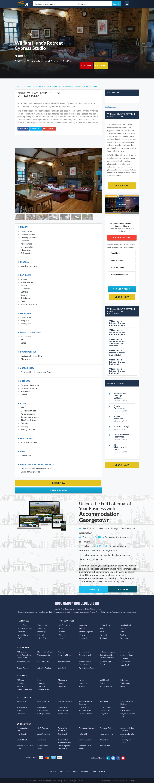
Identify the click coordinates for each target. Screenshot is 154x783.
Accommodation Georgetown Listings (118, 780)
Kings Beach (63, 710)
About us (41, 628)
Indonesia (83, 638)
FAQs (20, 638)
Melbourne (62, 680)
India (122, 631)
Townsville (62, 686)
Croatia (62, 631)
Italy (61, 628)
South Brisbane (85, 710)
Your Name (115, 253)
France (82, 628)
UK (61, 771)
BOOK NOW (101, 65)
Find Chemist (22, 734)
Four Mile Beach (85, 714)
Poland (82, 635)
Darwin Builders (85, 740)
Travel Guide (105, 745)
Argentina (124, 638)
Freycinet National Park (127, 715)
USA (68, 771)
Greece (62, 635)
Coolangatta (105, 710)
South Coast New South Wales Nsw (107, 656)
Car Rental (62, 734)
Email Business (49, 129)
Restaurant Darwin (86, 728)
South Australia (85, 655)
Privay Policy (42, 638)
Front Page (41, 631)
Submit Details (122, 289)
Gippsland (124, 665)
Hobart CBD (105, 707)
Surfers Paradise (65, 701)
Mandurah (83, 686)
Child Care (41, 740)
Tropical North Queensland (85, 662)
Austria (123, 635)
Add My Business (25, 628)
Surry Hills (104, 714)
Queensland (84, 652)
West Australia (43, 655)
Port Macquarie (106, 686)
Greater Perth (43, 661)
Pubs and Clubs (106, 728)
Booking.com (110, 107)
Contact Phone (117, 267)
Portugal (103, 635)
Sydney (40, 680)
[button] (21, 180)
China (93, 771)
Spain (102, 628)
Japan (61, 638)
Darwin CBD (63, 707)
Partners (21, 631)
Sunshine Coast (126, 655)
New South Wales (44, 652)
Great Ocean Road (86, 668)
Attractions (104, 740)
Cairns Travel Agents (42, 746)
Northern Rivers (64, 655)
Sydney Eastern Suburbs (85, 702)
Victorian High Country (105, 662)
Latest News (23, 635)
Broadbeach (42, 707)
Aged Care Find (43, 734)
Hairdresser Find (106, 734)
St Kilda (20, 710)
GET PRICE (86, 65)
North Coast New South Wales (24, 656)
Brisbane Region (23, 661)
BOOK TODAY (23, 129)
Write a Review (58, 490)
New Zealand (125, 625)
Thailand (103, 638)
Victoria (61, 652)
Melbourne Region (107, 652)
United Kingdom (86, 631)
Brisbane (124, 680)
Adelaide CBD (22, 707)
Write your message (119, 274)
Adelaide (20, 683)
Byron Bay (21, 686)
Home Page (22, 625)
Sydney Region (126, 652)
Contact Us (42, 625)
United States (105, 625)
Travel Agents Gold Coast (25, 746)
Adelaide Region (44, 668)
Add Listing (122, 589)
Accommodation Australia (127, 729)
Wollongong (125, 683)
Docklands (21, 714)
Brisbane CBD (84, 707)
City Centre (125, 710)
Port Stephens (64, 661)
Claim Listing (35, 129)
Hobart (123, 686)
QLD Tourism (42, 728)
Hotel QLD (83, 734)
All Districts (21, 701)
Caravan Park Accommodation (64, 741)
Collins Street (43, 710)
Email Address (117, 260)
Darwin (61, 683)
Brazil (102, 631)
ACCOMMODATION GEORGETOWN (77, 603)
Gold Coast (104, 680)
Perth (81, 680)
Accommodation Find (23, 729)
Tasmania (124, 658)
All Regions (21, 652)
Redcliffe (41, 686)
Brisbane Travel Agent (85, 746)
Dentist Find (22, 740)
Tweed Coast (22, 668)
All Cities (20, 680)
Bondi (122, 707)
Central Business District (127, 702)
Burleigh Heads (43, 714)
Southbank (104, 701)
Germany (123, 628)
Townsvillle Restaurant (62, 729)
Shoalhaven (125, 661)
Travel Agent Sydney (125, 741)
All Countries (64, 625)
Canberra (41, 683)
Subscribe (41, 635)
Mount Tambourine (24, 690)
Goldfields (62, 668)
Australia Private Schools (127, 735)
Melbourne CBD (43, 701)
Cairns (102, 683)
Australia (83, 625)
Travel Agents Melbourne (64, 746)
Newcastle (83, 683)
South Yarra (63, 714)
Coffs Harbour (43, 690)
